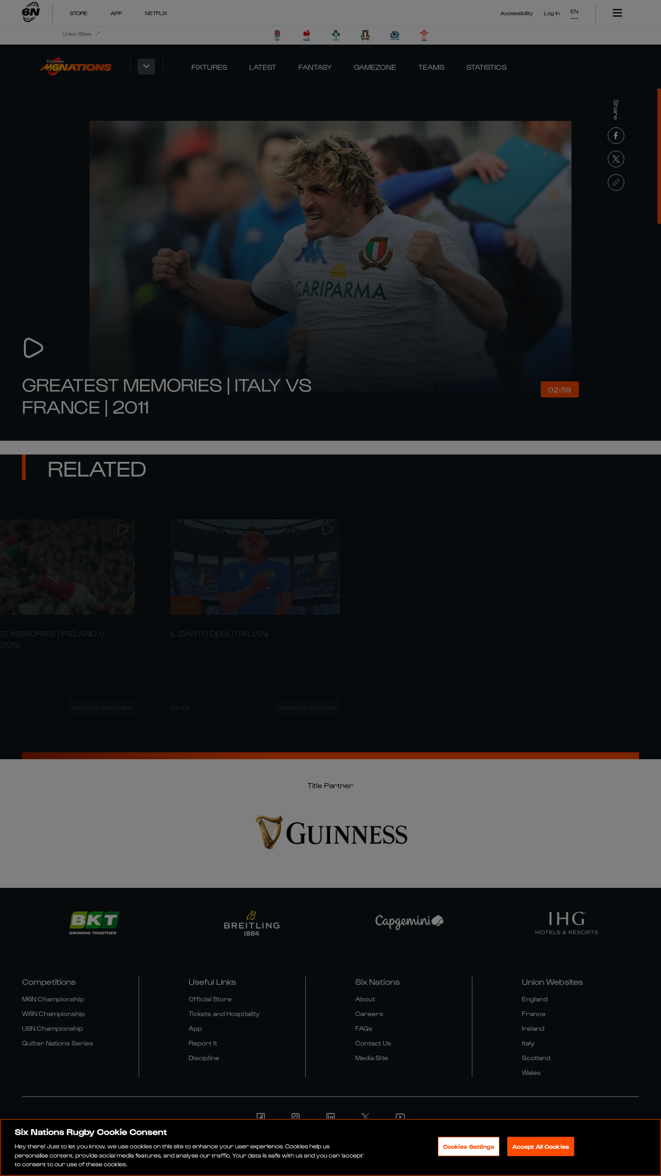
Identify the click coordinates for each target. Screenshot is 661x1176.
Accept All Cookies (540, 1147)
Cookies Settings (468, 1147)
